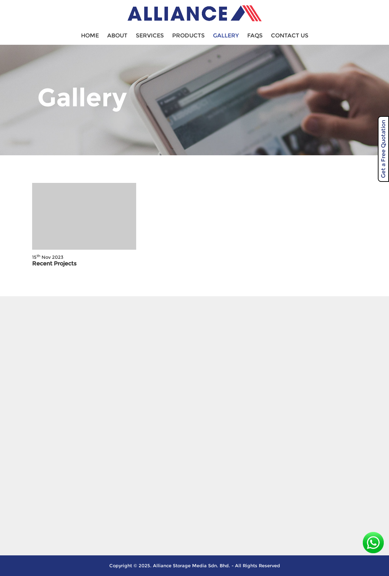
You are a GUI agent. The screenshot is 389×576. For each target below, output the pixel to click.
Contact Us (289, 35)
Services (150, 35)
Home (90, 35)
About (117, 35)
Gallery (226, 35)
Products (188, 35)
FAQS (255, 35)
